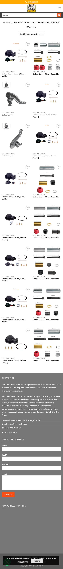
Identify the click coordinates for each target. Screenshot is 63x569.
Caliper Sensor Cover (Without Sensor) (14, 239)
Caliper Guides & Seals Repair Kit (46, 74)
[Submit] (59, 15)
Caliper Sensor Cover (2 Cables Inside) (14, 198)
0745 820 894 (15, 428)
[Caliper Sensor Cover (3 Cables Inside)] (16, 55)
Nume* (31, 449)
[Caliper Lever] (16, 96)
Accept (37, 561)
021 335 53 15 (11, 432)
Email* (31, 458)
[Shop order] (31, 34)
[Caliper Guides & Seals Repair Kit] (47, 55)
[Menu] (59, 8)
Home (6, 22)
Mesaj (31, 482)
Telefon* (31, 467)
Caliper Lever (7, 115)
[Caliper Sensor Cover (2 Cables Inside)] (16, 178)
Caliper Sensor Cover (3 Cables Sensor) (45, 116)
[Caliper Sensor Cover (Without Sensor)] (16, 219)
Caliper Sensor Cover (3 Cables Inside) (14, 75)
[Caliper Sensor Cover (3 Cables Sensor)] (47, 96)
